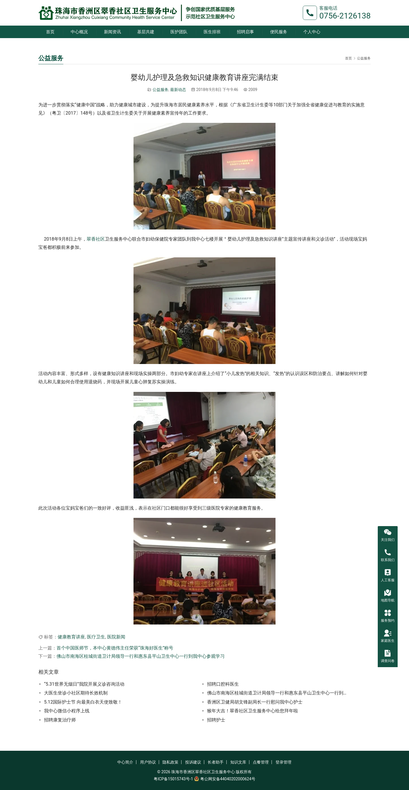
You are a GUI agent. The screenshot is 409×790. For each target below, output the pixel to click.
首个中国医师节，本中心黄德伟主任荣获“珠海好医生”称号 (115, 648)
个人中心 (311, 31)
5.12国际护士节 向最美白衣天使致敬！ (83, 702)
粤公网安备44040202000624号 (227, 779)
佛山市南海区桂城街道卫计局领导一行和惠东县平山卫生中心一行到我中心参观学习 (141, 656)
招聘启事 (245, 31)
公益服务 (160, 89)
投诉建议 (193, 762)
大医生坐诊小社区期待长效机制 (76, 693)
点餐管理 (261, 762)
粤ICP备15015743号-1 (173, 779)
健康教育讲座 (71, 637)
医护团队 (178, 31)
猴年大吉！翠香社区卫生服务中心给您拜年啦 (252, 711)
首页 (50, 31)
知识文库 (238, 762)
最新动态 (178, 89)
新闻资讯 (112, 31)
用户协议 (148, 762)
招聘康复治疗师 (60, 720)
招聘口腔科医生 (223, 684)
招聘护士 (216, 720)
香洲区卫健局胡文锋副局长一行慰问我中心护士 (254, 702)
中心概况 (79, 31)
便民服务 (278, 31)
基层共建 (145, 31)
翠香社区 (96, 239)
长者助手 (216, 762)
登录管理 (283, 762)
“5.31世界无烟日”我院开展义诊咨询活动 (84, 684)
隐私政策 (170, 762)
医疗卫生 (96, 637)
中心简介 (125, 762)
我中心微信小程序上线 (66, 711)
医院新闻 (116, 637)
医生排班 (212, 31)
